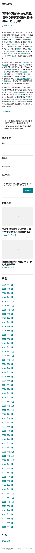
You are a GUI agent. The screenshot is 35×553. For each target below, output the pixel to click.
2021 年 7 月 (7, 514)
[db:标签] (7, 111)
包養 (28, 42)
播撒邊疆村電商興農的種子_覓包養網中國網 (17, 263)
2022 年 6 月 (7, 477)
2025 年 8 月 (7, 318)
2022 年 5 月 (7, 481)
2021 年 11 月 (8, 498)
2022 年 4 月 (7, 485)
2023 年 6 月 (7, 427)
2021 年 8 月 (7, 510)
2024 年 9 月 (7, 364)
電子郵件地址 (6, 166)
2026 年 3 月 (7, 289)
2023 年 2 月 (7, 443)
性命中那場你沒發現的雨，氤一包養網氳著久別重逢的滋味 (16, 230)
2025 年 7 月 (7, 322)
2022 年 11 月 (8, 456)
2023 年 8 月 (7, 418)
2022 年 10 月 (8, 460)
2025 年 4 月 (7, 335)
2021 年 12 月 (8, 494)
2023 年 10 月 (8, 410)
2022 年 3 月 (7, 489)
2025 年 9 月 (7, 314)
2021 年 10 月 (8, 502)
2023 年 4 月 (7, 435)
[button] (28, 3)
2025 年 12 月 (8, 301)
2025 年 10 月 (8, 310)
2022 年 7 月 (7, 473)
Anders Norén (26, 549)
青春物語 (6, 541)
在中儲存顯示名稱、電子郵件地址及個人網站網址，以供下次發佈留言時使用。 (18, 184)
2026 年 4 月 (7, 285)
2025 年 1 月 (7, 347)
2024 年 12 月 (8, 352)
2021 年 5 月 (7, 523)
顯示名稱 (5, 158)
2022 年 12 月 (8, 452)
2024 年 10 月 (8, 360)
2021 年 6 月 (7, 519)
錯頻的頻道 (7, 4)
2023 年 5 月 (7, 431)
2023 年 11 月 (8, 406)
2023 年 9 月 (7, 414)
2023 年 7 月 (7, 422)
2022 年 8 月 (7, 468)
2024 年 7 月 (7, 372)
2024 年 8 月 (7, 368)
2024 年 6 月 (7, 377)
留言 (4, 143)
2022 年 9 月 (7, 464)
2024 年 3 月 (7, 389)
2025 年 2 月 (7, 343)
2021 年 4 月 (7, 527)
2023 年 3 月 (7, 439)
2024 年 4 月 (7, 385)
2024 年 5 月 (7, 381)
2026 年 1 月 (7, 297)
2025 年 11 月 (8, 306)
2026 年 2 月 (7, 293)
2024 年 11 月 (8, 356)
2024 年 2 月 (7, 393)
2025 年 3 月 (7, 339)
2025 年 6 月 (7, 327)
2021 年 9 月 (7, 506)
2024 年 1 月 (7, 397)
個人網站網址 (6, 175)
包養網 (10, 42)
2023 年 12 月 (8, 402)
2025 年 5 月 (7, 331)
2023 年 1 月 (7, 448)
